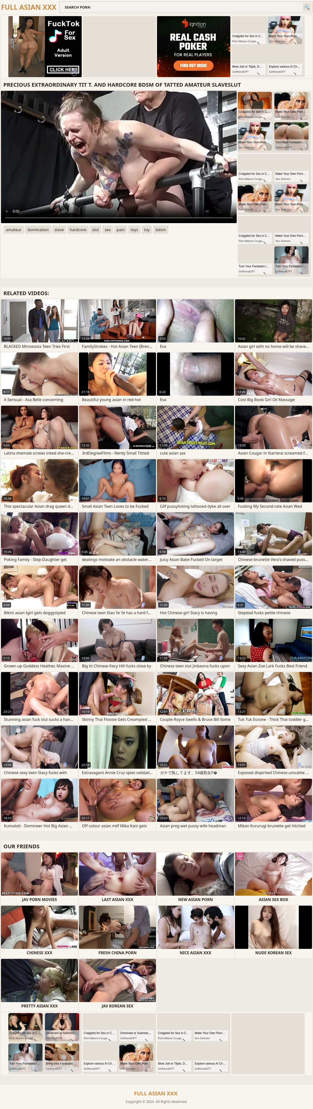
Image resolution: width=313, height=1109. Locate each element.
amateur (14, 229)
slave (59, 229)
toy (147, 229)
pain (121, 229)
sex (108, 229)
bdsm (161, 229)
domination (38, 229)
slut (95, 229)
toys (134, 229)
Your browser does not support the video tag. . (119, 157)
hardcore (78, 229)
